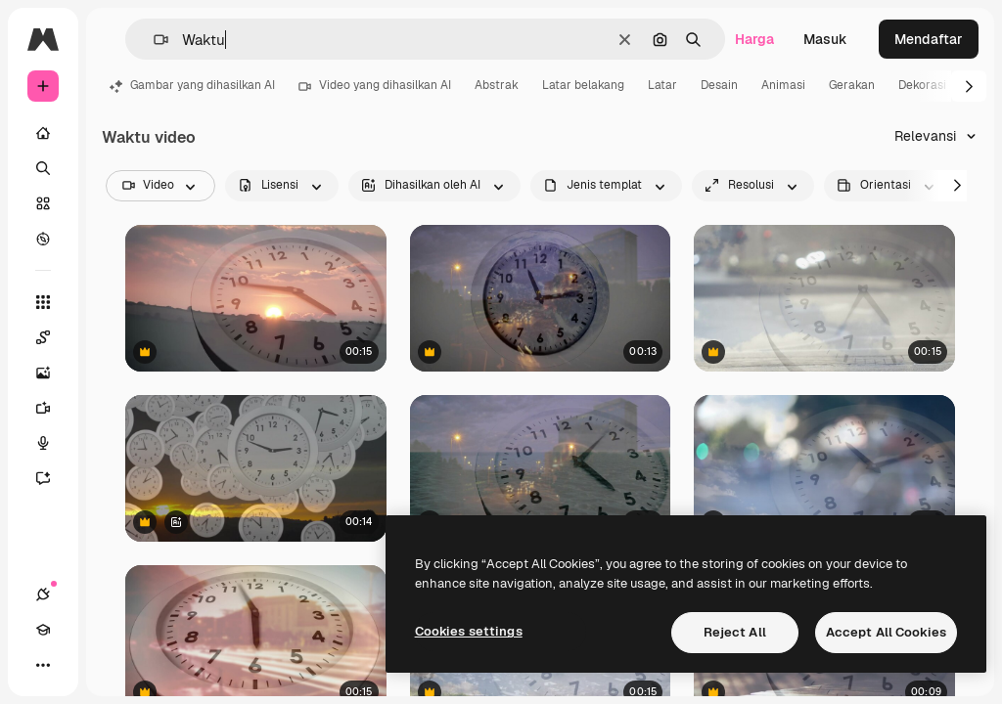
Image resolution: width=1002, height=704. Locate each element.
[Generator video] (52, 407)
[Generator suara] (52, 443)
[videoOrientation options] (887, 185)
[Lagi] (43, 665)
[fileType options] (606, 185)
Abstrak (497, 85)
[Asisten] (52, 478)
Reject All (735, 632)
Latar (662, 85)
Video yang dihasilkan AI (374, 85)
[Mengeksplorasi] (43, 238)
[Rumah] (43, 133)
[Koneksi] (43, 594)
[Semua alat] (43, 302)
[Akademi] (43, 629)
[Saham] (43, 203)
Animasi (783, 85)
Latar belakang (583, 85)
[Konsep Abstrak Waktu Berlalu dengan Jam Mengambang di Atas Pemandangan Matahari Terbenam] (256, 468)
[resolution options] (753, 185)
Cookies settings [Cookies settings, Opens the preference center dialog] (469, 631)
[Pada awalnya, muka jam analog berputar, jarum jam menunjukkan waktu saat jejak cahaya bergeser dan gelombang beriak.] (540, 468)
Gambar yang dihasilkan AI (192, 85)
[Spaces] (52, 337)
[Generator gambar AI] (52, 372)
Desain (719, 85)
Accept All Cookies (886, 632)
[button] (153, 39)
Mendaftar (928, 39)
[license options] (282, 185)
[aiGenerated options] (434, 185)
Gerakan (852, 85)
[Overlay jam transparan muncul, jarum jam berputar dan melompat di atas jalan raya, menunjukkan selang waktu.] (540, 298)
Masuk (825, 39)
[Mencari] (43, 168)
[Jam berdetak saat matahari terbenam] (256, 298)
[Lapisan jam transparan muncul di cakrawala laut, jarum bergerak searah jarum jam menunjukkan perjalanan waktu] (824, 298)
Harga (754, 39)
